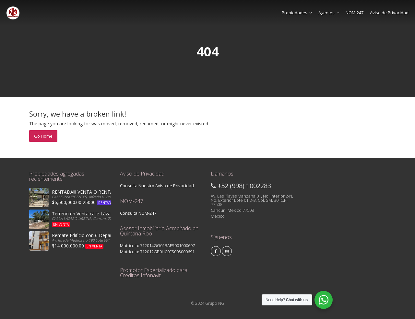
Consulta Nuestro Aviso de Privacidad (157, 185)
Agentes (328, 13)
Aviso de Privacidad (389, 13)
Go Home (43, 136)
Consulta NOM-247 (138, 213)
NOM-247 (354, 13)
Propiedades (297, 13)
